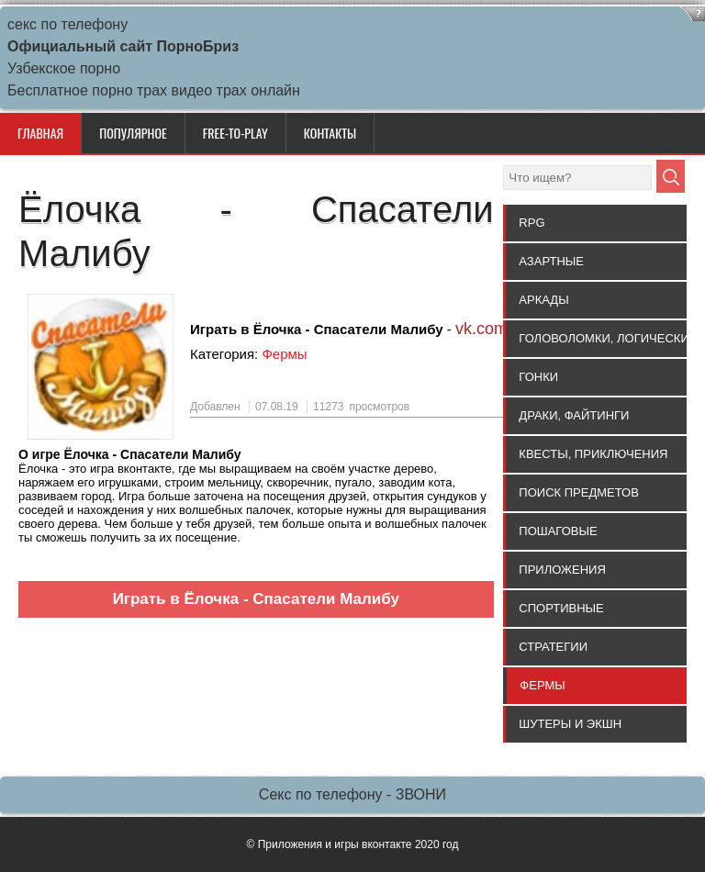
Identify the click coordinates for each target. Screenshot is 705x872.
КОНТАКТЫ (330, 132)
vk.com (481, 328)
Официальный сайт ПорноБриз (123, 46)
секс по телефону (67, 24)
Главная (40, 132)
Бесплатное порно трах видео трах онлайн (153, 90)
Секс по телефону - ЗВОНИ (352, 794)
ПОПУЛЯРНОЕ (132, 132)
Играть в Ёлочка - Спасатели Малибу (256, 599)
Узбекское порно (63, 68)
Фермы (284, 354)
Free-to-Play (235, 132)
